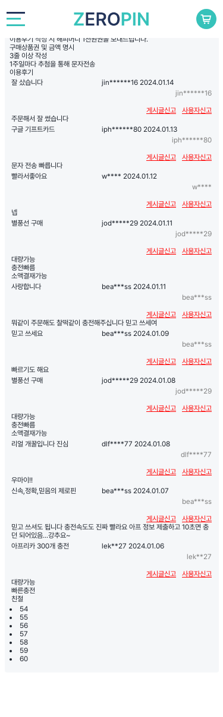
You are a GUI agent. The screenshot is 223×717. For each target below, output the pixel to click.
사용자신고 (197, 110)
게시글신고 (161, 110)
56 (24, 625)
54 (24, 609)
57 (24, 634)
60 (24, 659)
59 (24, 650)
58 (24, 642)
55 (24, 617)
